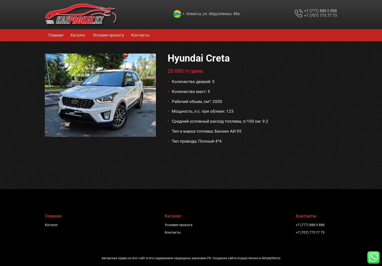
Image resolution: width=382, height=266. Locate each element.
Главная (55, 35)
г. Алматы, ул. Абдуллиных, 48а (211, 13)
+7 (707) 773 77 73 (320, 15)
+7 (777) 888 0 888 (320, 11)
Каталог (78, 35)
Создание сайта (224, 258)
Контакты (140, 35)
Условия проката (108, 35)
